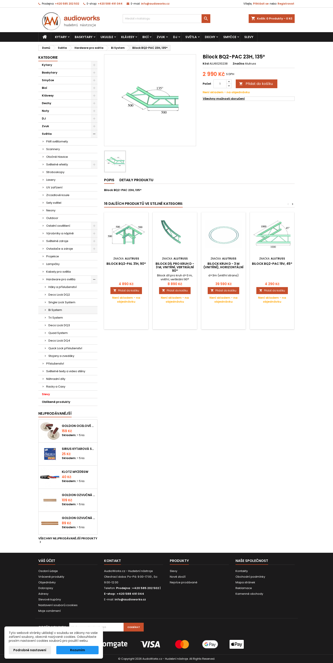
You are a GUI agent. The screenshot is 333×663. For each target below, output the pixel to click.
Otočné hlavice (57, 157)
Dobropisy (45, 588)
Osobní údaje (48, 571)
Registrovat (286, 3)
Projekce (52, 256)
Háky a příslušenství (62, 287)
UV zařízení (54, 187)
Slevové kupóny (49, 599)
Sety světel (53, 203)
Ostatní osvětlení (58, 226)
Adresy (43, 594)
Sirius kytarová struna (79, 449)
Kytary (61, 37)
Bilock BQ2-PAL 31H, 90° (126, 263)
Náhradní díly (55, 379)
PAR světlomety (57, 141)
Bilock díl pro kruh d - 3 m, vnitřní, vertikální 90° (175, 267)
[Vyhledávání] (166, 18)
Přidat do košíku (256, 83)
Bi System (55, 310)
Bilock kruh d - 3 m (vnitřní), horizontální (223, 265)
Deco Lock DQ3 (59, 325)
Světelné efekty (57, 164)
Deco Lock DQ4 (59, 341)
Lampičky (53, 264)
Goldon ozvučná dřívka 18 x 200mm (79, 495)
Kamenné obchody (249, 594)
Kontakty (242, 571)
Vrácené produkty (51, 577)
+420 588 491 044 (110, 3)
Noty (45, 111)
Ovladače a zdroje (59, 249)
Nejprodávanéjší (55, 413)
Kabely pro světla (58, 272)
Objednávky (47, 582)
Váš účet (46, 560)
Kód (206, 64)
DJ (175, 37)
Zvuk (161, 37)
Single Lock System (61, 302)
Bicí (145, 37)
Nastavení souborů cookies (58, 605)
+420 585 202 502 (67, 3)
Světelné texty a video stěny (65, 371)
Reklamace (244, 588)
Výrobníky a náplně (60, 233)
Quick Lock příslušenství (65, 348)
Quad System (58, 333)
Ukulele (107, 37)
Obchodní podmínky (250, 577)
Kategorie (48, 57)
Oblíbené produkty (56, 402)
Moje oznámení (49, 611)
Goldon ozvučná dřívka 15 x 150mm (79, 518)
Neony (50, 210)
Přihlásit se (261, 3)
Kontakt (112, 560)
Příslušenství (55, 363)
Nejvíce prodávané (183, 582)
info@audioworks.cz (155, 3)
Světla (191, 37)
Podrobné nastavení (29, 650)
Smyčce (229, 37)
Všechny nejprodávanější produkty (67, 540)
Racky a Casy (55, 386)
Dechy (210, 37)
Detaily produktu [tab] (136, 179)
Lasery (50, 180)
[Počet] (220, 83)
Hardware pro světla (60, 279)
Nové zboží (178, 577)
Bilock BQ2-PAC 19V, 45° (272, 263)
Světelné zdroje (57, 241)
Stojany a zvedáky (61, 356)
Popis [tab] (109, 179)
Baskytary (83, 37)
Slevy (248, 37)
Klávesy (127, 37)
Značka (238, 64)
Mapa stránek (245, 582)
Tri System (55, 318)
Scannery (53, 149)
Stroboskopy (55, 172)
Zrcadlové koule (57, 195)
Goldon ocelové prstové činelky (79, 426)
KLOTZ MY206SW (75, 472)
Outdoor (52, 218)
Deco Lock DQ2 (59, 295)
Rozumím (77, 650)
